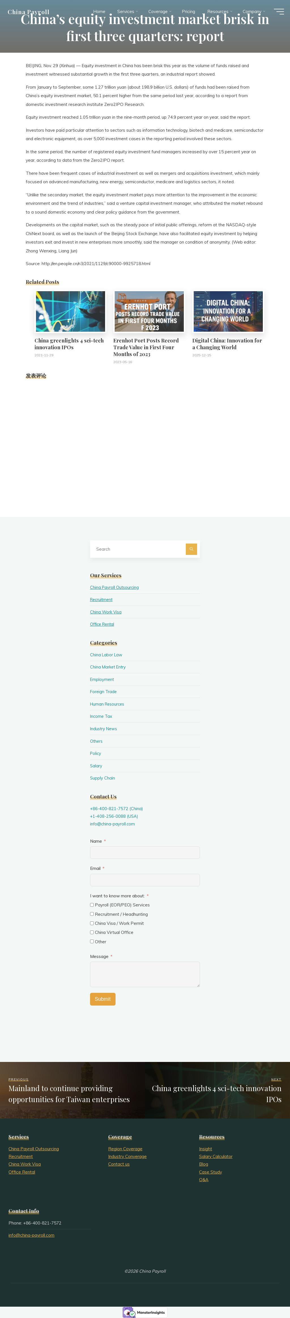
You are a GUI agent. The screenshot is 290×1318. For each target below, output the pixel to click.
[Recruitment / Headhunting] (92, 914)
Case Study (210, 1172)
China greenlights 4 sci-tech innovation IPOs (69, 344)
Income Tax (101, 716)
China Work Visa (106, 612)
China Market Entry (108, 667)
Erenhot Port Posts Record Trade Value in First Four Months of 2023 (146, 347)
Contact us (119, 1164)
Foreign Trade (104, 691)
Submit (103, 999)
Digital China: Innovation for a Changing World (227, 344)
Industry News (104, 728)
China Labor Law (106, 654)
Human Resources (108, 704)
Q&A (203, 1179)
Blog (203, 1164)
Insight (205, 1148)
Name (96, 841)
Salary (96, 765)
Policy (96, 753)
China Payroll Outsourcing (115, 587)
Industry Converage (127, 1156)
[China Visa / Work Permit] (92, 923)
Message (99, 956)
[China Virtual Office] (92, 932)
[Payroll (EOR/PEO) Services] (92, 905)
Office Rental (103, 624)
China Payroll (31, 13)
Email (95, 868)
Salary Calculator (216, 1156)
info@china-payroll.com (113, 824)
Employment (102, 679)
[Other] (92, 941)
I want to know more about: (118, 895)
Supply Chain (102, 778)
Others (97, 741)
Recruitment (102, 599)
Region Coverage (125, 1148)
